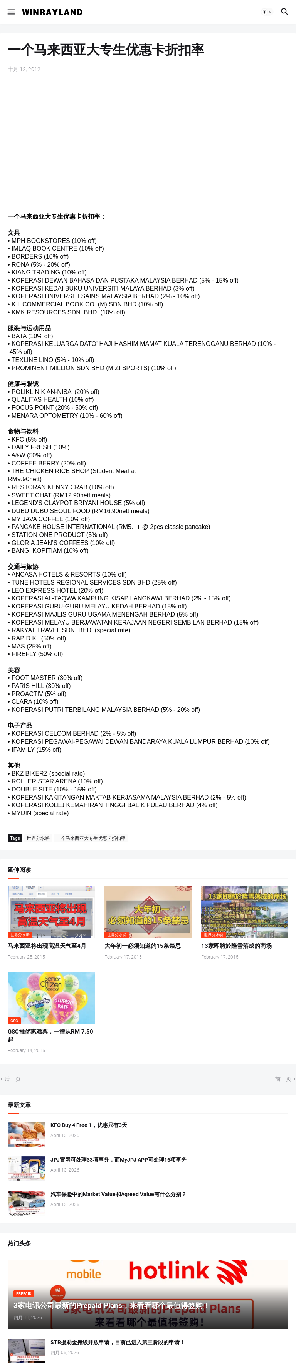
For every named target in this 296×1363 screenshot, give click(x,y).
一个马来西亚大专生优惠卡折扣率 (91, 838)
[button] (10, 11)
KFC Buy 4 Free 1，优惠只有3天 (88, 1125)
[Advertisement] (148, 138)
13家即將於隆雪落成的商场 (236, 945)
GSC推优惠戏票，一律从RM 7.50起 (50, 1035)
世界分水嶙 (38, 838)
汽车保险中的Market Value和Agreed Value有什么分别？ (118, 1194)
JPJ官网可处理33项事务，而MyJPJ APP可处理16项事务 (118, 1160)
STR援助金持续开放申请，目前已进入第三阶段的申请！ (117, 1342)
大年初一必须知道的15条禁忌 (142, 945)
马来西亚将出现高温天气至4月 (47, 945)
